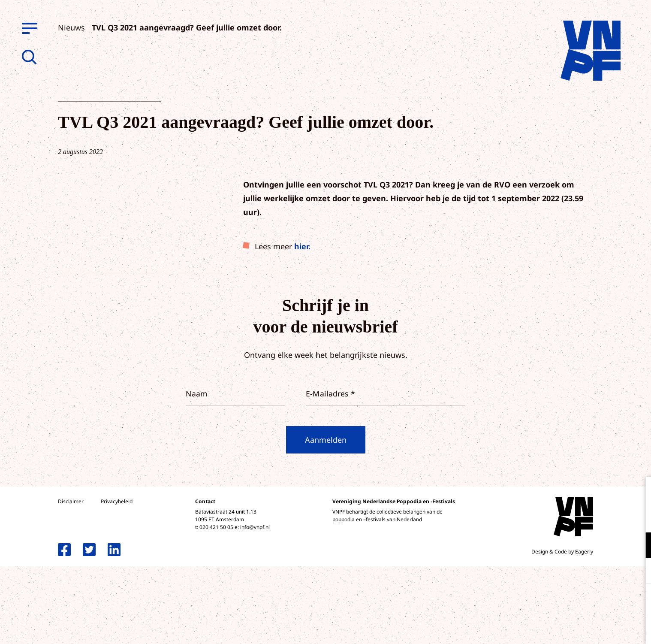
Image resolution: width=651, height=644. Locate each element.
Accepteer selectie (578, 628)
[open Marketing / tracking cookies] (637, 572)
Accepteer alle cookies (578, 603)
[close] (637, 492)
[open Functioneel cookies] (637, 546)
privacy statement (609, 517)
